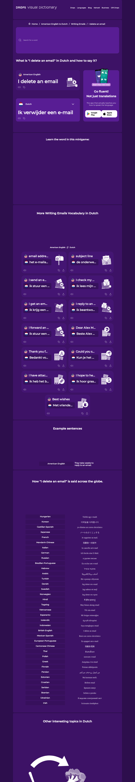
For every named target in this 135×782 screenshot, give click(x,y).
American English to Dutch (54, 24)
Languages (81, 8)
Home (35, 24)
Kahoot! (97, 8)
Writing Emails (78, 24)
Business (105, 8)
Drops (72, 8)
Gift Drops (115, 8)
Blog (90, 8)
